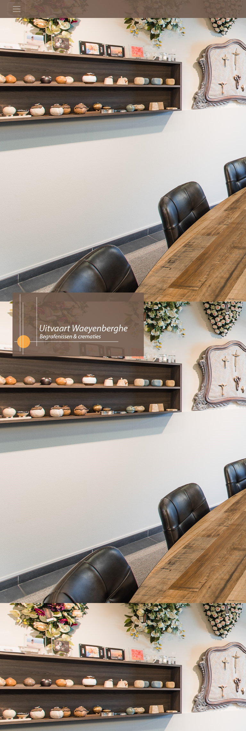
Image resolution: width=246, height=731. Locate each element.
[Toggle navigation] (17, 9)
